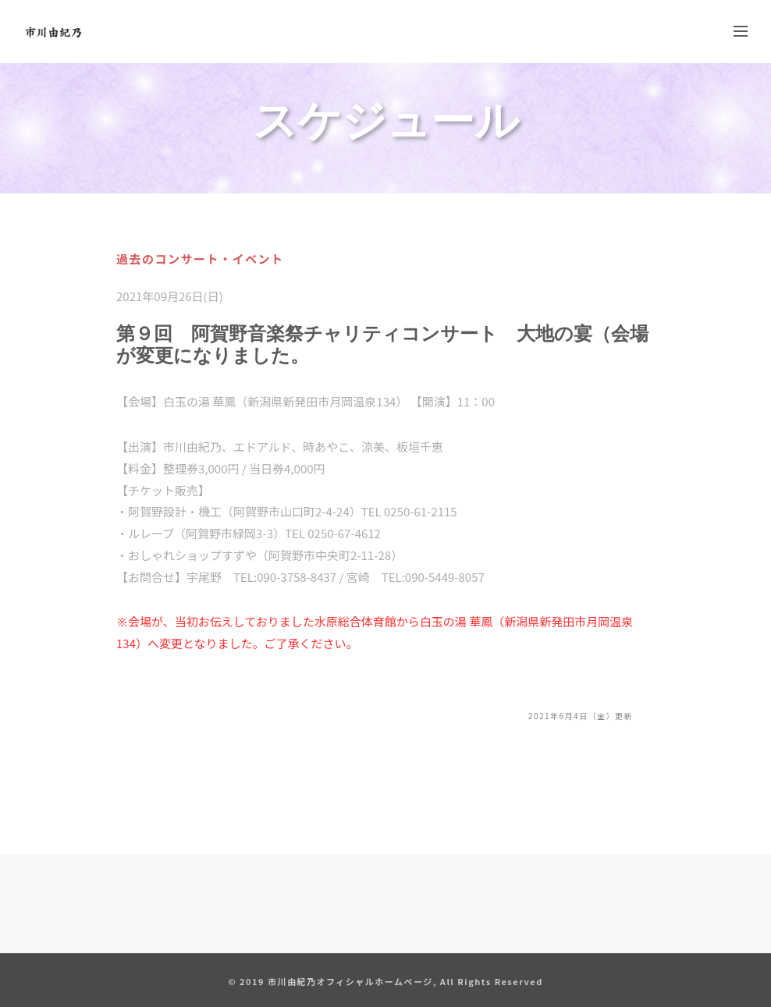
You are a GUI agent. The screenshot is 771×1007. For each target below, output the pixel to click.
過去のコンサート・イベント (200, 258)
